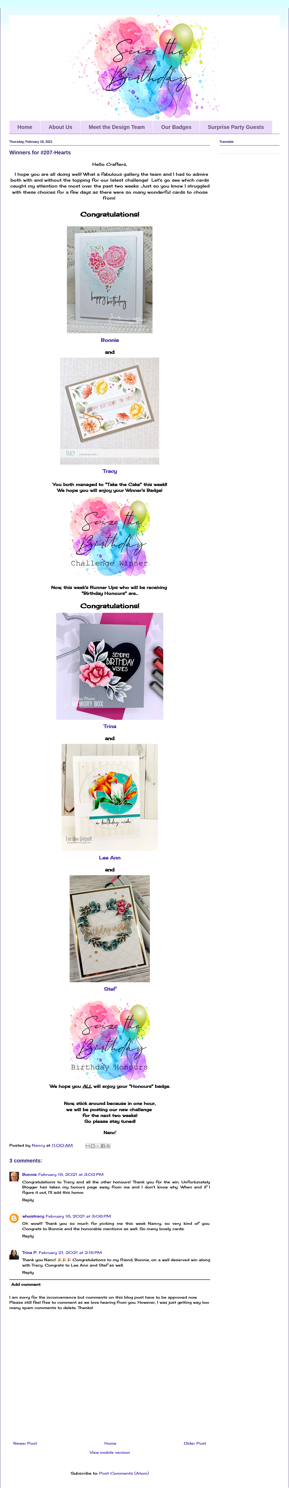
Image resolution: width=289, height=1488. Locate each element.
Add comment (25, 1284)
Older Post (195, 1443)
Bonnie (110, 340)
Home (24, 127)
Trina (110, 726)
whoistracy (33, 1216)
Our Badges (176, 127)
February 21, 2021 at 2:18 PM (70, 1252)
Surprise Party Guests (236, 127)
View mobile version (110, 1452)
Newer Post (25, 1443)
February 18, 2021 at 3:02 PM (71, 1174)
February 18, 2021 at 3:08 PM (78, 1216)
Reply (28, 1200)
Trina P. (29, 1252)
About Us (61, 127)
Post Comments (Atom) (124, 1473)
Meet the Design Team (117, 127)
